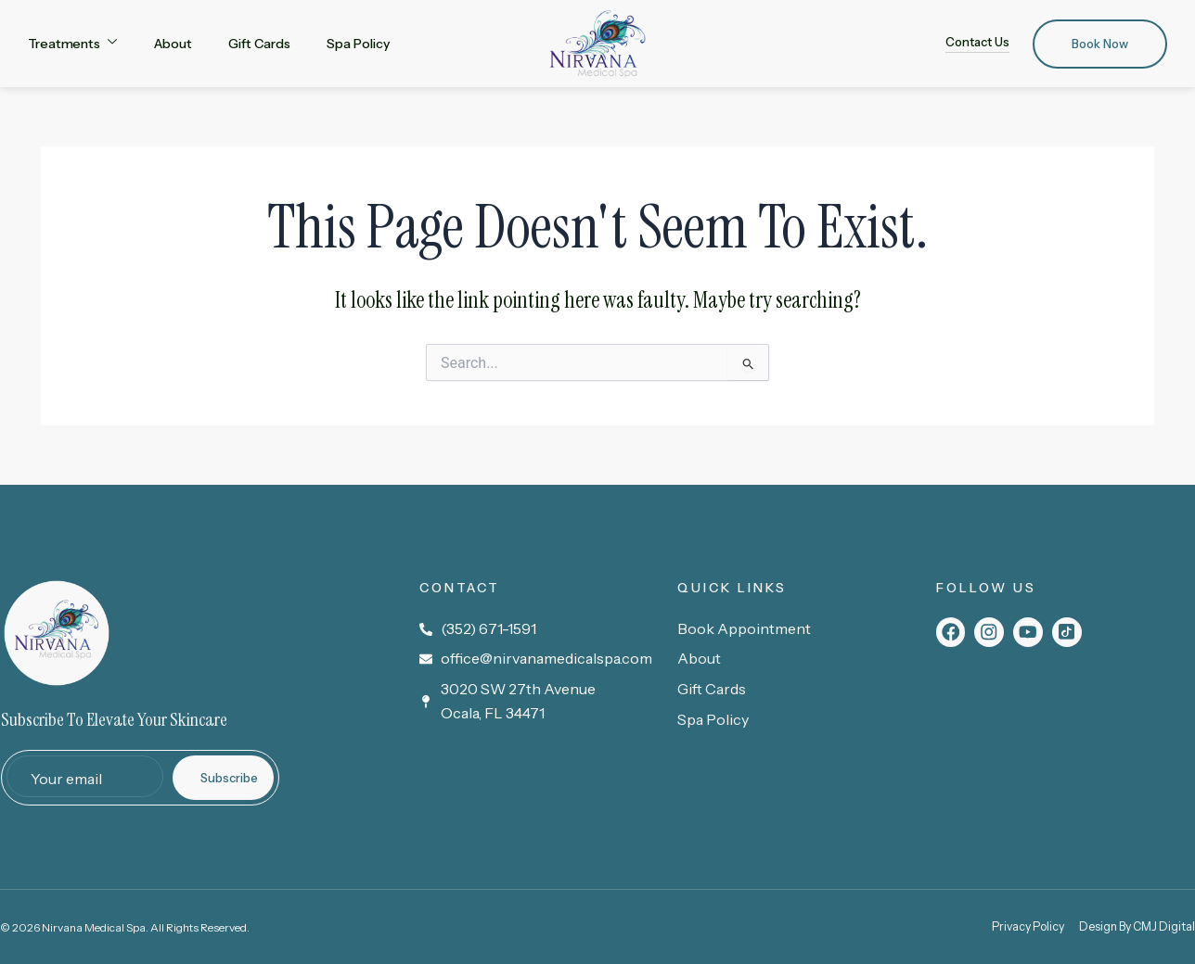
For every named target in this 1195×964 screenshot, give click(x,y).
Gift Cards (258, 43)
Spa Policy (358, 43)
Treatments (72, 42)
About (173, 43)
